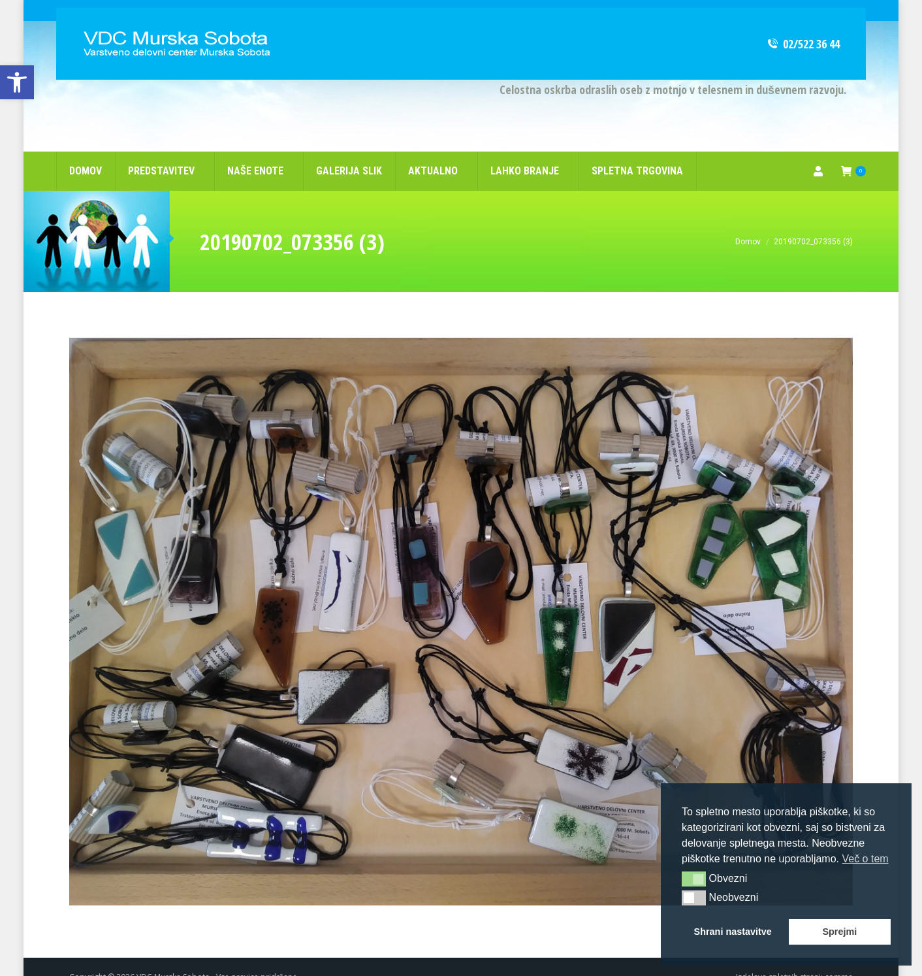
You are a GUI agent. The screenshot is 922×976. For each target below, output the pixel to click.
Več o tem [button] (865, 858)
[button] (694, 878)
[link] (17, 82)
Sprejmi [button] (839, 931)
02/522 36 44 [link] (803, 23)
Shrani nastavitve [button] (733, 931)
